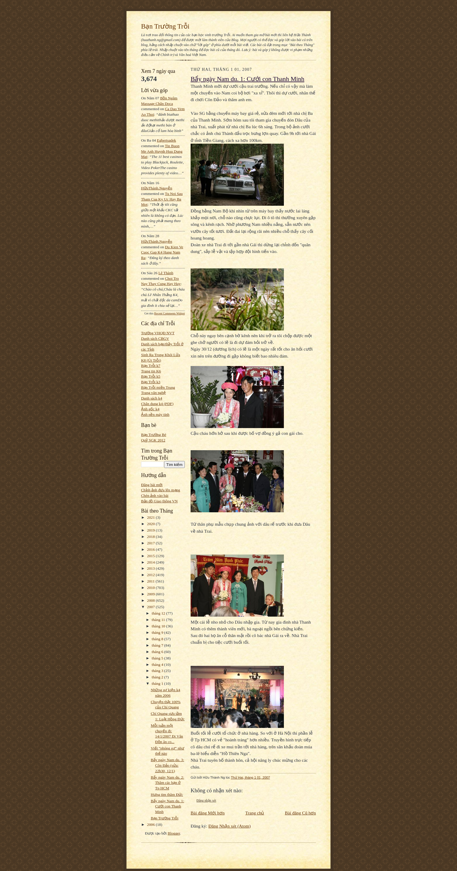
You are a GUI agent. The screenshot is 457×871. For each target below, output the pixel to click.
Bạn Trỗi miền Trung (158, 387)
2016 (151, 549)
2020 (151, 524)
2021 (151, 517)
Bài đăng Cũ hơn (300, 812)
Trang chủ (254, 812)
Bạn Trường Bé (153, 434)
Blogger (174, 833)
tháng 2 (158, 677)
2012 (151, 575)
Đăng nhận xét (206, 800)
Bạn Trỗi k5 (150, 376)
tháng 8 (158, 639)
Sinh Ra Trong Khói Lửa (160, 355)
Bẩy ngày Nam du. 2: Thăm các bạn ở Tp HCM (167, 782)
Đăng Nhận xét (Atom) (229, 826)
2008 (151, 600)
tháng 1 (158, 683)
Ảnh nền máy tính (155, 414)
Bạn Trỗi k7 (150, 365)
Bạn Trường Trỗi (165, 26)
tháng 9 (158, 632)
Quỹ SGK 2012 (153, 440)
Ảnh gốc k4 (150, 409)
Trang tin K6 (151, 371)
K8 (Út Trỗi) (151, 360)
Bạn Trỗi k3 (150, 382)
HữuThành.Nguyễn (156, 188)
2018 (151, 536)
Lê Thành (165, 273)
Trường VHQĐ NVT (158, 333)
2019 (151, 530)
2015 (151, 556)
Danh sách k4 (151, 398)
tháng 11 (159, 619)
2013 (151, 568)
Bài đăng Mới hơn (208, 812)
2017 (151, 543)
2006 (151, 824)
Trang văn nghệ (153, 392)
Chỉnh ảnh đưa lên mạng (160, 490)
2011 (151, 581)
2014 (151, 562)
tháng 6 (158, 652)
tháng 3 (158, 670)
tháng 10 (159, 626)
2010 (151, 587)
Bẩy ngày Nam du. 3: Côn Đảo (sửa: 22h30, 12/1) (167, 765)
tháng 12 (159, 613)
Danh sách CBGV (155, 338)
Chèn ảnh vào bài (154, 495)
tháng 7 (158, 645)
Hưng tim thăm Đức (167, 794)
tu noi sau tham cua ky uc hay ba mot (162, 199)
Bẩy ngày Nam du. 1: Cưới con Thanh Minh (167, 806)
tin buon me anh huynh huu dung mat (161, 151)
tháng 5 (158, 658)
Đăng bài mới (152, 485)
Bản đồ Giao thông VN (159, 501)
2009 (151, 594)
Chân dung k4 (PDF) (157, 404)
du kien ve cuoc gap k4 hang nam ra (162, 252)
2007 (151, 607)
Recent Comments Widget (169, 313)
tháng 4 (158, 664)
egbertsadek (166, 140)
